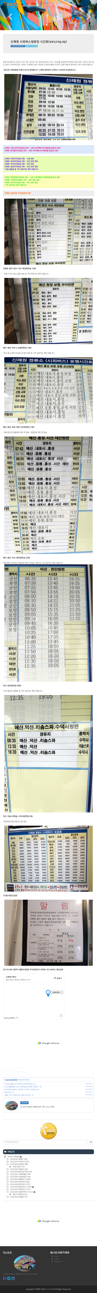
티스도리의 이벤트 (18, 1159)
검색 (90, 1142)
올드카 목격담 (20, 1194)
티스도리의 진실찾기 (19, 1169)
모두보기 (14, 1157)
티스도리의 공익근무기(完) (21, 1172)
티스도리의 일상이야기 (17, 46)
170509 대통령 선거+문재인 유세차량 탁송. (19, 1084)
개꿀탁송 (48, 5)
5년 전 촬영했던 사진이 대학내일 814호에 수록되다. (22, 1087)
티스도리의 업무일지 (19, 1164)
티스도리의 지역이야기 (20, 1189)
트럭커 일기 (19, 1167)
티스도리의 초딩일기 (19, 1197)
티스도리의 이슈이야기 (19, 1182)
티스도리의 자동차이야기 (22, 1192)
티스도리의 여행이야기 (20, 1179)
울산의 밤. (8, 1092)
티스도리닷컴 (50, 1289)
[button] (7, 15)
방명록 (60, 5)
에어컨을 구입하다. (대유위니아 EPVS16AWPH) (20, 1089)
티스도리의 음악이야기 (20, 1184)
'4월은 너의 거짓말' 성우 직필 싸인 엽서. (18, 1095)
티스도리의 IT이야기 (19, 1162)
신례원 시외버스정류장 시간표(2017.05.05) (39, 41)
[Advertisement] (48, 1043)
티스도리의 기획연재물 (20, 1174)
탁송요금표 (34, 5)
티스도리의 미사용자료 (20, 1177)
